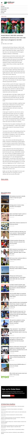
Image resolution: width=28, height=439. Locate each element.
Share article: (4, 179)
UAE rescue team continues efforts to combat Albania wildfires (12, 429)
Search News (3, 11)
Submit (12, 395)
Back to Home (3, 16)
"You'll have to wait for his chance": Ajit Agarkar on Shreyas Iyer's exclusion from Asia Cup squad (18, 339)
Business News (4, 9)
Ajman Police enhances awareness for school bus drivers (11, 414)
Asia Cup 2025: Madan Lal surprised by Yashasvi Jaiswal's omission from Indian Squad (18, 295)
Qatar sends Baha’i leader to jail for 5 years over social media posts (13, 411)
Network (2, 12)
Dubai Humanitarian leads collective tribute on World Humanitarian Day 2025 (18, 357)
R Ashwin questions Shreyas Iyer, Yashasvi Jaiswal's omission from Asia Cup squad (17, 242)
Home (2, 4)
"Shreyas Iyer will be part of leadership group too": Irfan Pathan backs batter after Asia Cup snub (18, 277)
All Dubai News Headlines (8, 404)
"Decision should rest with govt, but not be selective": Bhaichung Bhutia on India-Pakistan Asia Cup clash (18, 233)
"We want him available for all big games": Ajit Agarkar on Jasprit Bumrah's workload (17, 322)
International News (5, 8)
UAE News (3, 6)
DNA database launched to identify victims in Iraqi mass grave (12, 406)
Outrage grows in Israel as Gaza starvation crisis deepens (12, 409)
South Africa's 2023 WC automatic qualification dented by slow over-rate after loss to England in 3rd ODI (13, 38)
